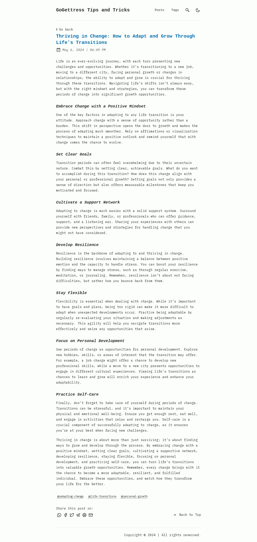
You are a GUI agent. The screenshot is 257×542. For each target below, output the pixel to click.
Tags (175, 10)
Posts (159, 10)
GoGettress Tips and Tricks (93, 10)
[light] (198, 10)
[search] (187, 10)
